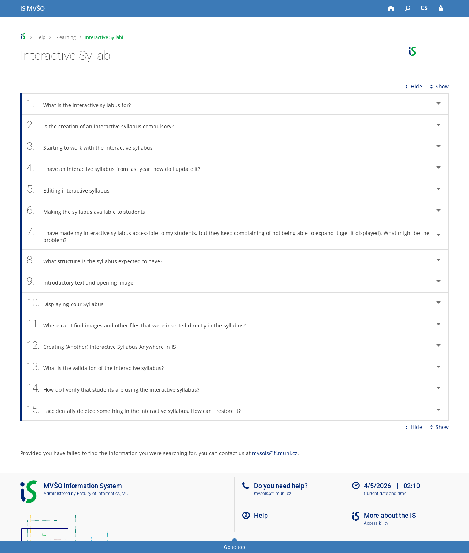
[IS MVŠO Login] (440, 8)
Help (40, 37)
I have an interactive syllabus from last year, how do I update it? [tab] (117, 167)
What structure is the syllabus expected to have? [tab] (98, 260)
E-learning (65, 37)
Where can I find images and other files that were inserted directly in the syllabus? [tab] (140, 324)
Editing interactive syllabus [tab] (72, 189)
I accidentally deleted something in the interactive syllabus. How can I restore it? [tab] (138, 409)
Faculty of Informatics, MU (102, 493)
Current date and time (385, 493)
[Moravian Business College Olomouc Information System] (32, 8)
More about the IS (390, 515)
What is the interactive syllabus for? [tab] (83, 104)
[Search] (407, 8)
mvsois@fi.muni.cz (275, 453)
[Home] (391, 8)
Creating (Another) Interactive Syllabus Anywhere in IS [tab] (105, 345)
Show (438, 86)
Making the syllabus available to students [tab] (90, 210)
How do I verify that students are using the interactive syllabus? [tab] (117, 388)
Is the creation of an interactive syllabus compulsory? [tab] (104, 125)
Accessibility (376, 523)
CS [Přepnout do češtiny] (424, 8)
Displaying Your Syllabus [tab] (69, 303)
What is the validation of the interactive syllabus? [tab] (99, 366)
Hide (412, 86)
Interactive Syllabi (104, 37)
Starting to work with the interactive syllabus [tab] (94, 146)
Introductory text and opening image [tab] (84, 281)
